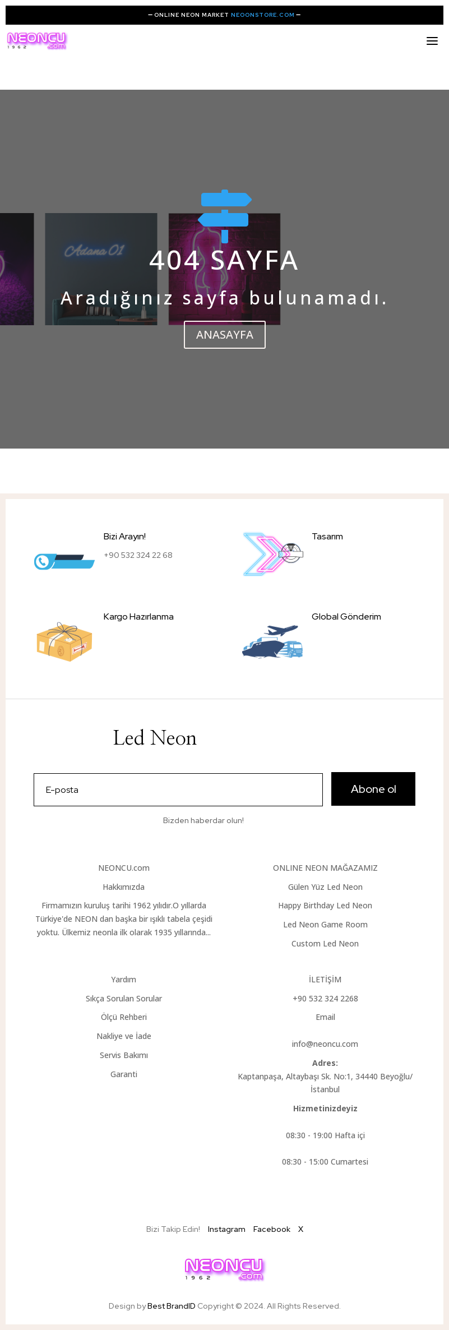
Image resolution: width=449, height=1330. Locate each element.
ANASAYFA (224, 334)
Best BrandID (172, 1306)
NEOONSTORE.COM (263, 15)
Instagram (227, 1229)
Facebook (271, 1229)
